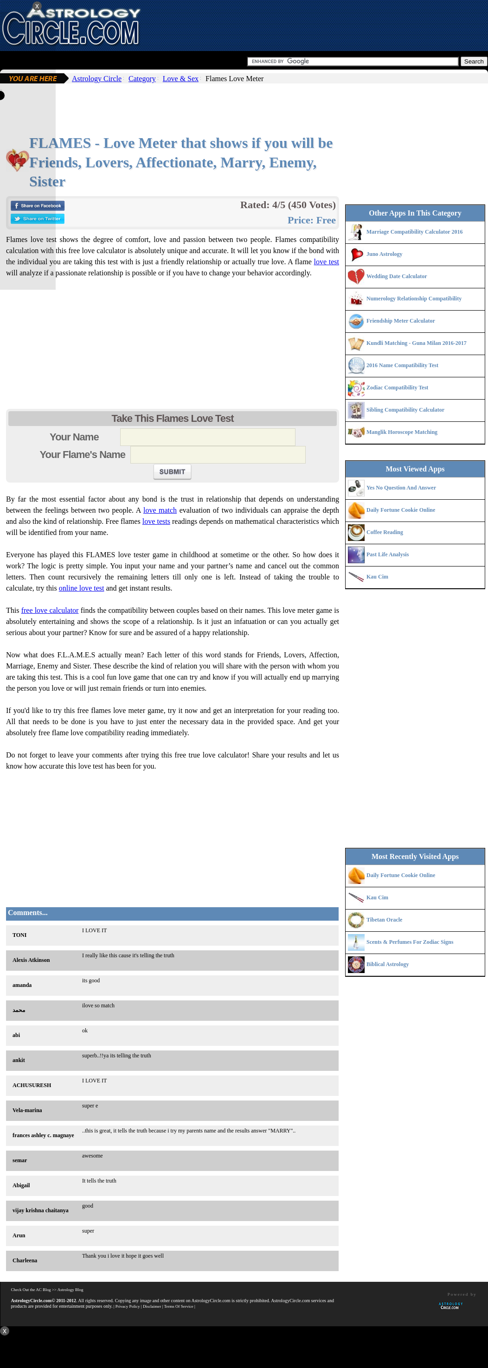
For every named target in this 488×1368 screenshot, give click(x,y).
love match (160, 510)
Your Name (83, 437)
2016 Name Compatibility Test (402, 365)
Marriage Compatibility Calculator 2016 (414, 232)
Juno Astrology (384, 254)
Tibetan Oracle (384, 919)
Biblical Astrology (387, 964)
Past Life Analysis (387, 554)
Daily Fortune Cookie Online (400, 510)
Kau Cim (377, 576)
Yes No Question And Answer (401, 487)
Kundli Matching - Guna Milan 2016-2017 (416, 343)
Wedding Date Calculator (396, 276)
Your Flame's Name (83, 454)
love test (326, 262)
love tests (156, 521)
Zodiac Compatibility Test (397, 387)
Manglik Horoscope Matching (401, 432)
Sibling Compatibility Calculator (405, 410)
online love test (81, 588)
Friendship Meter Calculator (400, 321)
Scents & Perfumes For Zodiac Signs (409, 942)
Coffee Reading (384, 532)
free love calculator (50, 610)
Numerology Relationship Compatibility (414, 298)
